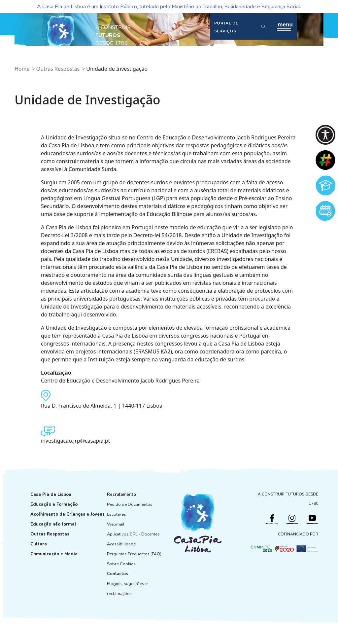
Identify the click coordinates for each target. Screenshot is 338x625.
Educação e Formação (54, 504)
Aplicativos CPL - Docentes (133, 534)
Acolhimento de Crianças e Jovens (67, 514)
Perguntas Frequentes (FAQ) (134, 554)
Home (22, 68)
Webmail (115, 524)
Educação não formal (53, 524)
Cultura (38, 544)
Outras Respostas (58, 68)
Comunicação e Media (54, 554)
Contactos (117, 574)
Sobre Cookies (121, 564)
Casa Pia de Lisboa (50, 494)
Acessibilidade (121, 544)
